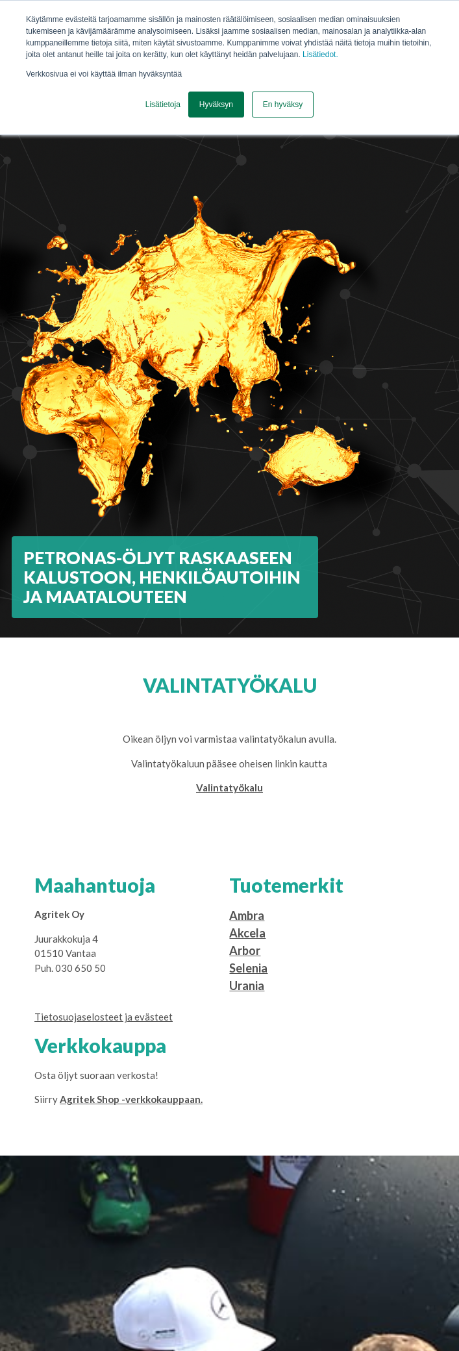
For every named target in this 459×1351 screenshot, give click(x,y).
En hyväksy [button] (283, 104)
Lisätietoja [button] (162, 104)
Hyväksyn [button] (216, 104)
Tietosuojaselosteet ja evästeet (103, 1017)
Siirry (118, 1099)
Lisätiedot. (320, 54)
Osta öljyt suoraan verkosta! (96, 1075)
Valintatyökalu (229, 787)
